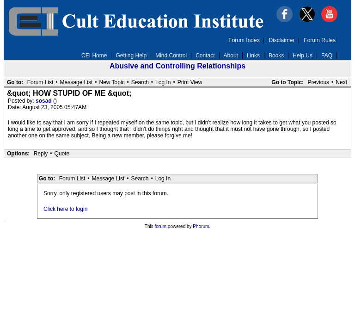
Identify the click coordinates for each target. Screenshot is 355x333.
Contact (205, 55)
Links (253, 55)
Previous (318, 82)
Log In (163, 82)
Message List (76, 82)
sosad (44, 101)
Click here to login (65, 209)
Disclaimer (282, 40)
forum (161, 226)
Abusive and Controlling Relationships (177, 66)
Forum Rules (320, 40)
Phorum (201, 226)
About (231, 55)
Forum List (40, 82)
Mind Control (171, 55)
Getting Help (131, 55)
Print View (190, 82)
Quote (62, 153)
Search (140, 82)
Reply (41, 153)
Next (341, 82)
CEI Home (94, 55)
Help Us (302, 55)
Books (276, 55)
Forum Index (243, 40)
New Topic (111, 82)
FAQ (326, 55)
